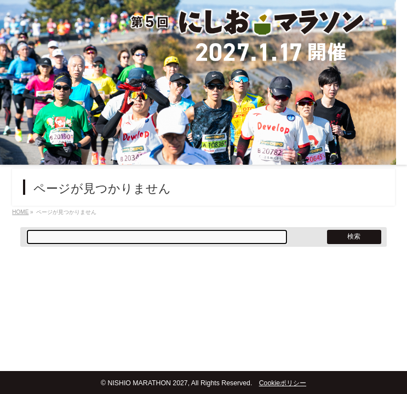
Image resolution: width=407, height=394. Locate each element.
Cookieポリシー (282, 383)
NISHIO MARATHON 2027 (147, 383)
